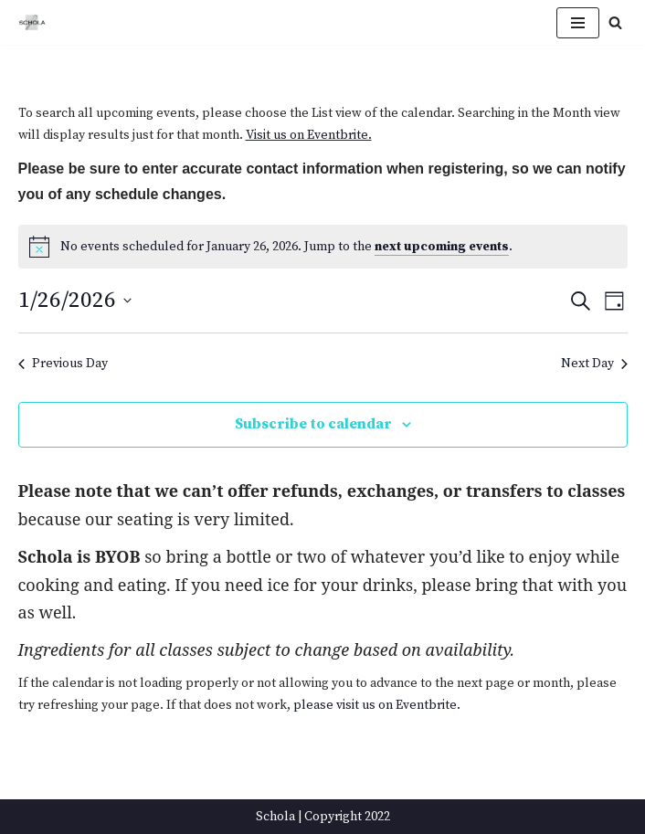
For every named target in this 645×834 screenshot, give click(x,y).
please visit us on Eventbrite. (376, 705)
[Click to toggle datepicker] (75, 300)
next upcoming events (442, 246)
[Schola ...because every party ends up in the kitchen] (32, 22)
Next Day (594, 363)
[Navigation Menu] (577, 22)
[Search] (615, 22)
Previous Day (63, 363)
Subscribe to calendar (313, 424)
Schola (275, 816)
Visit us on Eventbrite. (309, 135)
